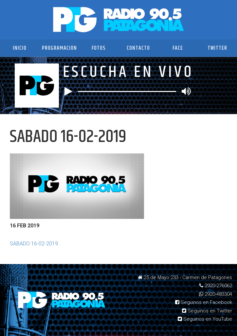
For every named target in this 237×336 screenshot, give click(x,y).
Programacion (59, 48)
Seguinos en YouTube (205, 319)
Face (178, 48)
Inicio (20, 48)
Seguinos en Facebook (203, 302)
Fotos (99, 48)
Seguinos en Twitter (207, 311)
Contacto (138, 48)
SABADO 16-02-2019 (34, 243)
